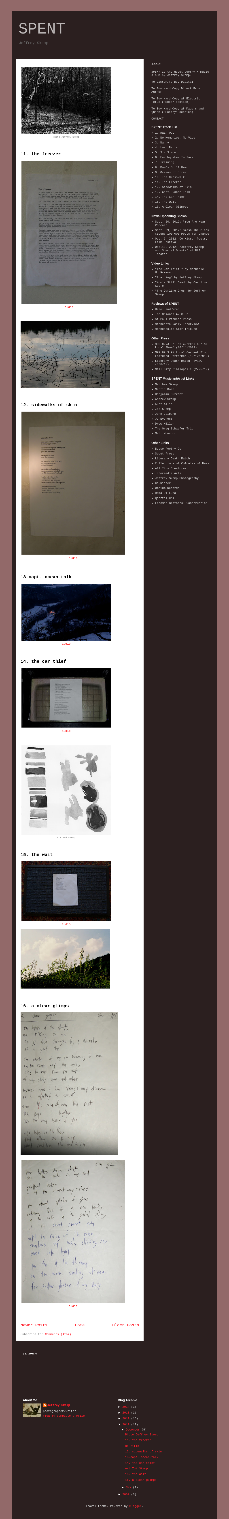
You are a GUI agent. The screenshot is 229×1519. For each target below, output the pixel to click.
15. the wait (37, 854)
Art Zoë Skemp (136, 1468)
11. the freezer (41, 154)
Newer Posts (34, 1325)
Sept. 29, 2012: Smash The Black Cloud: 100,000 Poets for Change (182, 232)
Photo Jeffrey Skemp (141, 1434)
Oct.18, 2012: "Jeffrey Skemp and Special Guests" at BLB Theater (179, 250)
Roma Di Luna (165, 493)
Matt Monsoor (165, 433)
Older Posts (125, 1325)
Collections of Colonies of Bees (182, 463)
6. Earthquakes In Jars (174, 157)
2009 (126, 1494)
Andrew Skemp (165, 399)
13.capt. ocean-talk (46, 577)
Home (80, 1325)
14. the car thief (43, 661)
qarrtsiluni (164, 498)
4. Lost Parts (166, 147)
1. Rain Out (164, 133)
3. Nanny (162, 142)
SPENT (41, 29)
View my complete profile (64, 1416)
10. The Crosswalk (170, 177)
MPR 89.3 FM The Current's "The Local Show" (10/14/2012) (181, 345)
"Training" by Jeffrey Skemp (178, 277)
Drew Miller (164, 423)
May (129, 1487)
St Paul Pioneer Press (173, 319)
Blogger (135, 1506)
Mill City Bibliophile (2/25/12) (182, 369)
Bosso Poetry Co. (169, 448)
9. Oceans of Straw (170, 172)
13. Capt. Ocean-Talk (172, 192)
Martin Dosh (164, 389)
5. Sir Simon (165, 152)
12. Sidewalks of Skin (173, 187)
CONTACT (157, 118)
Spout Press (164, 453)
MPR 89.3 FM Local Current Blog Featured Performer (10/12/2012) (182, 354)
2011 (126, 1418)
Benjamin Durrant (169, 394)
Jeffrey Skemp (58, 1405)
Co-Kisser (163, 483)
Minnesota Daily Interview (177, 324)
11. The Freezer (168, 182)
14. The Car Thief (170, 197)
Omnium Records (167, 488)
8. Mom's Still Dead (171, 167)
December (134, 1429)
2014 (126, 1407)
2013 (126, 1412)
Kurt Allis (163, 404)
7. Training (164, 162)
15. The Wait (165, 202)
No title (132, 1446)
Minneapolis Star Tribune (176, 329)
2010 (126, 1424)
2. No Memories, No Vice (175, 137)
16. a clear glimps (45, 1006)
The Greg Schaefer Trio (174, 428)
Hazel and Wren (167, 309)
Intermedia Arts (168, 473)
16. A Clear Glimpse (171, 206)
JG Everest (163, 419)
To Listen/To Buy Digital (172, 82)
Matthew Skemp (166, 384)
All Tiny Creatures (170, 468)
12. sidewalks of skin (49, 405)
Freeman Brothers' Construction (181, 503)
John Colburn (165, 414)
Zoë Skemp (163, 409)
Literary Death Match (172, 458)
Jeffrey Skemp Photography (177, 478)
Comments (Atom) (58, 1334)
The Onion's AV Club (171, 314)
